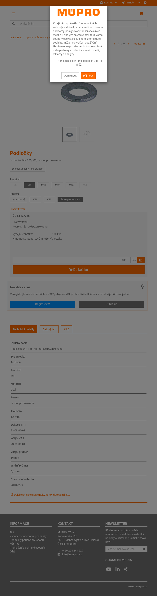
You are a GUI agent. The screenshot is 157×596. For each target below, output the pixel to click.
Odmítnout (70, 75)
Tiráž (78, 64)
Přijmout (88, 75)
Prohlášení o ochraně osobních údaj (78, 60)
